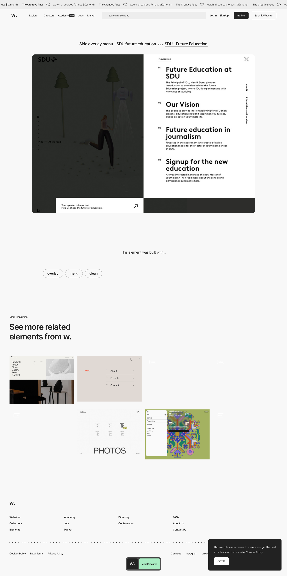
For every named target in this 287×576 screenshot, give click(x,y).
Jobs (81, 15)
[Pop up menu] (177, 434)
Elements (15, 529)
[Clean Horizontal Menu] (177, 379)
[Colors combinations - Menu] (109, 432)
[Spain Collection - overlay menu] (42, 432)
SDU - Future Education (186, 44)
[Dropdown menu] (42, 380)
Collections (16, 523)
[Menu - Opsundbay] (245, 432)
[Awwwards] (14, 15)
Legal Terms (37, 553)
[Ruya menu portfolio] (245, 379)
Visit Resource (149, 563)
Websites (15, 517)
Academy (66, 15)
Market (91, 15)
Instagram (191, 553)
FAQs (176, 517)
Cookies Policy (18, 553)
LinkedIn (206, 553)
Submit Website (264, 15)
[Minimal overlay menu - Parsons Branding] (109, 379)
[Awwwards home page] (132, 563)
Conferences (126, 523)
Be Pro (241, 15)
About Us (178, 523)
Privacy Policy (55, 553)
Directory (49, 15)
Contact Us (179, 529)
